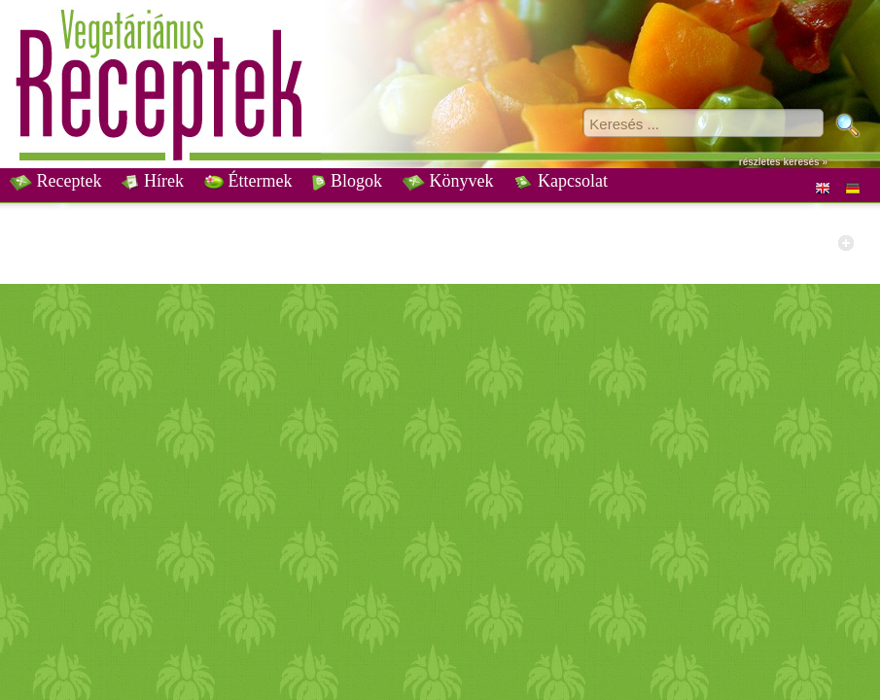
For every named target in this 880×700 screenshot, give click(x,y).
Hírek (152, 181)
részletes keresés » (783, 162)
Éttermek (248, 181)
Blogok (347, 181)
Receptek (55, 181)
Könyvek (448, 181)
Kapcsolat (560, 181)
